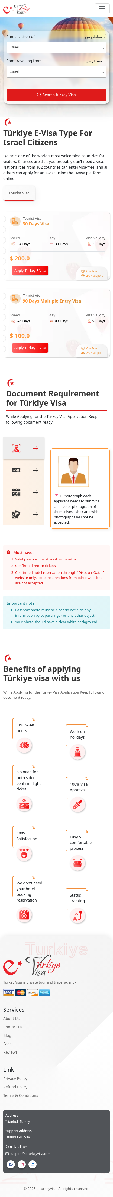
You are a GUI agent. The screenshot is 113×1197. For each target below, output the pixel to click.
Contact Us (12, 1026)
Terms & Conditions (20, 1095)
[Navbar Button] (102, 8)
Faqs (7, 1043)
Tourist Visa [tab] (19, 193)
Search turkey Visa (56, 94)
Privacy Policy (15, 1078)
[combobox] (56, 47)
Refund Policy (15, 1086)
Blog (7, 1035)
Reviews (10, 1052)
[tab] (23, 448)
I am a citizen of (56, 36)
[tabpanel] (56, 284)
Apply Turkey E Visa (30, 270)
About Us (11, 1018)
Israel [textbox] (14, 47)
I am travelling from (56, 61)
